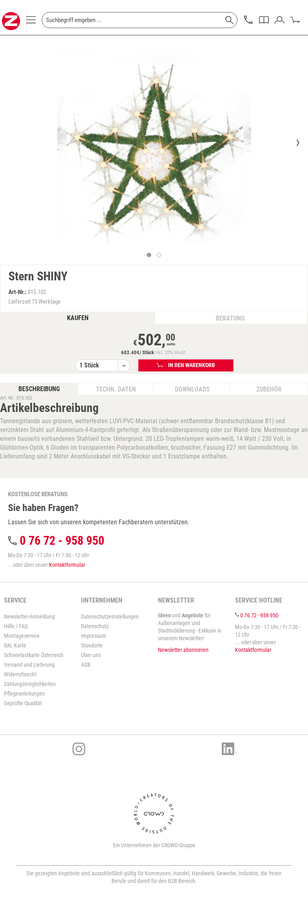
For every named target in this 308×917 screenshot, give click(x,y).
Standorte (92, 645)
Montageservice (22, 636)
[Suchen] (229, 20)
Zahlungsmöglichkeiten (30, 684)
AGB (86, 664)
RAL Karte (15, 645)
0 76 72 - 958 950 (62, 541)
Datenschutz (95, 626)
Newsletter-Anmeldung (29, 616)
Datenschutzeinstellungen (110, 616)
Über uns (91, 655)
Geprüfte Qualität (23, 703)
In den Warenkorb (185, 365)
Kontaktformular (67, 565)
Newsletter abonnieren (183, 650)
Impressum (93, 636)
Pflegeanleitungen (24, 693)
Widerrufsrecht (20, 674)
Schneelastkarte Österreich (33, 655)
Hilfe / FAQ (16, 626)
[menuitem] (31, 22)
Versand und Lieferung (29, 664)
